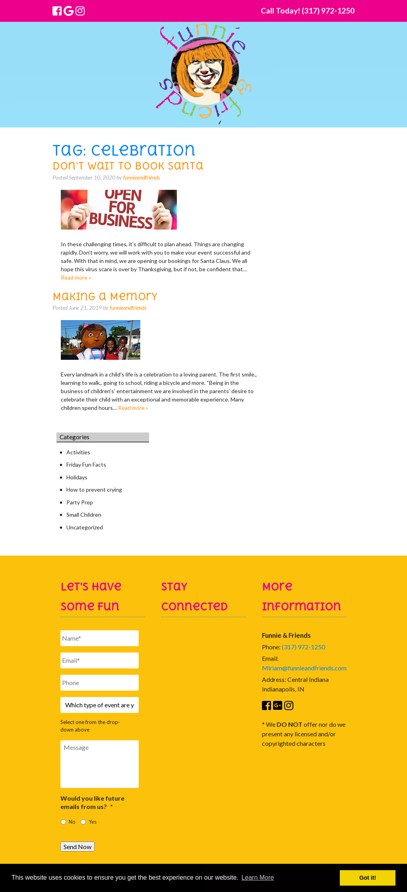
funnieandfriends (141, 177)
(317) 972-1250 (303, 647)
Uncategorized (84, 527)
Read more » (76, 277)
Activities (78, 452)
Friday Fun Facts (86, 464)
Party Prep (79, 502)
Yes (93, 822)
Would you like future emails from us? (92, 802)
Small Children (83, 514)
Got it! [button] (367, 878)
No (72, 822)
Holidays (76, 477)
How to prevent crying (94, 489)
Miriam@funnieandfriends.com (304, 668)
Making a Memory (104, 296)
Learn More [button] (257, 877)
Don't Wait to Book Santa (128, 166)
